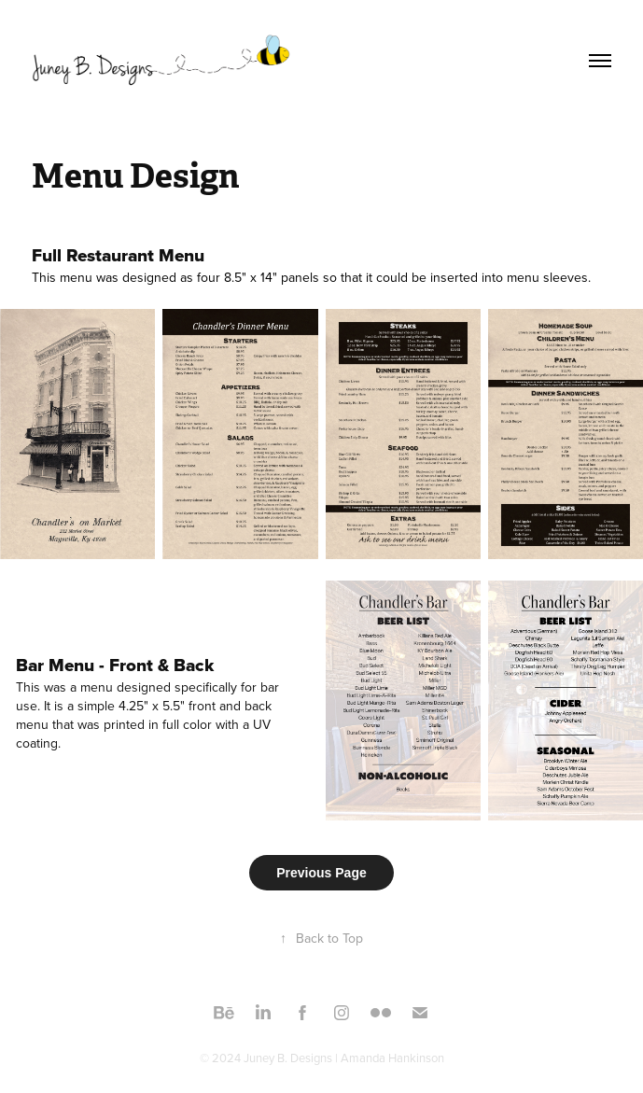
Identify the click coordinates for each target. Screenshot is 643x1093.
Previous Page (321, 872)
